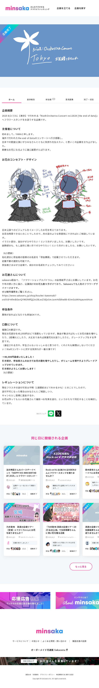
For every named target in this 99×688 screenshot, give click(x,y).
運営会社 (28, 674)
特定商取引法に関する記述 (65, 674)
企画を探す (80, 8)
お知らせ (36, 641)
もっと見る (81, 566)
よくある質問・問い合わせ (54, 641)
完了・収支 (89, 99)
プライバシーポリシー (47, 674)
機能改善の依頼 (79, 641)
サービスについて (20, 641)
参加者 (50, 99)
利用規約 (36, 674)
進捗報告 (31, 99)
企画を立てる (63, 8)
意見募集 (70, 99)
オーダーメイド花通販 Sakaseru (49, 649)
